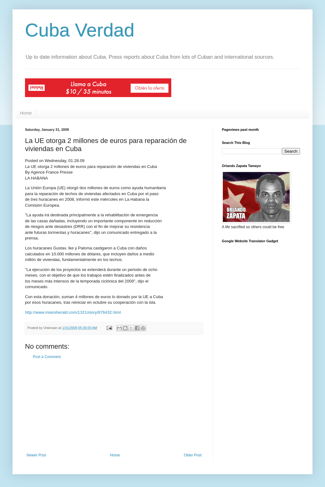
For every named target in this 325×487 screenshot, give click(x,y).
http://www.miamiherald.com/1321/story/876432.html (73, 312)
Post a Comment (47, 357)
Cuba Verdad (79, 30)
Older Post (193, 455)
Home (26, 113)
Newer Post (36, 455)
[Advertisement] (114, 406)
